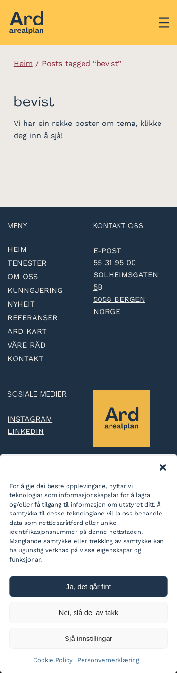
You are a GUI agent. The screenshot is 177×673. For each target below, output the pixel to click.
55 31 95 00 (114, 262)
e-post (107, 250)
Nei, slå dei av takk (88, 612)
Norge (106, 311)
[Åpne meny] (163, 22)
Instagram (30, 419)
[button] (163, 467)
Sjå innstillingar (88, 638)
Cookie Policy (53, 660)
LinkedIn (26, 431)
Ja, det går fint (88, 586)
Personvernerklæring (108, 660)
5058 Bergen (119, 299)
